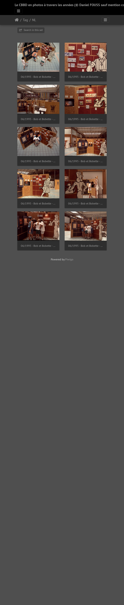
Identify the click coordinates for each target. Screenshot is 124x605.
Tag (25, 20)
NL (34, 20)
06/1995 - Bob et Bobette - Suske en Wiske (40, 78)
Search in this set (31, 30)
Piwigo (69, 490)
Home (17, 20)
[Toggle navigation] (18, 11)
